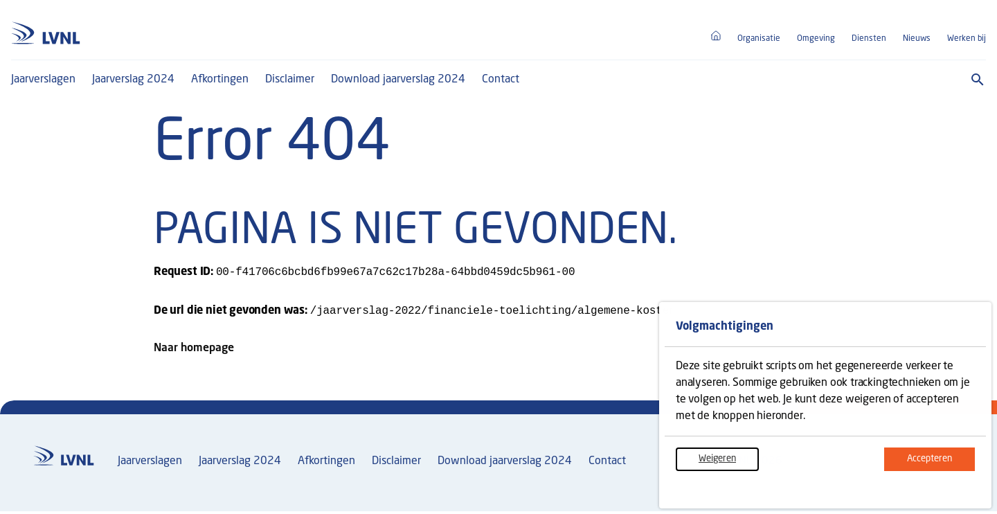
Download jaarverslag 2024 (398, 79)
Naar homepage (194, 351)
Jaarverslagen (43, 79)
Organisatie (758, 39)
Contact (500, 79)
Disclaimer (289, 79)
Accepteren (941, 466)
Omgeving (816, 39)
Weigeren (729, 466)
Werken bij (966, 39)
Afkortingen (220, 79)
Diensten (869, 39)
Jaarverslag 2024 (133, 79)
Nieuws (917, 39)
